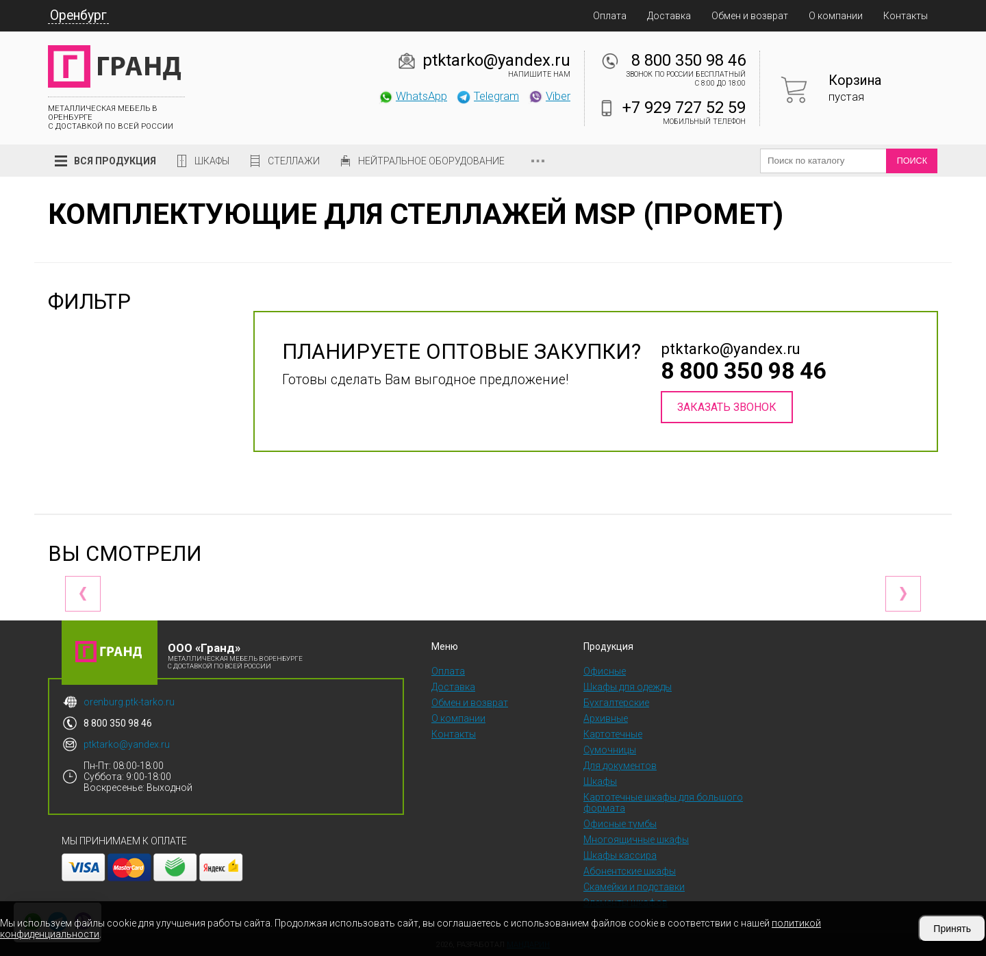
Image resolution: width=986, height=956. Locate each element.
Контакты (905, 15)
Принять (952, 928)
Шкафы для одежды (627, 686)
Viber (549, 96)
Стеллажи (294, 160)
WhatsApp (412, 96)
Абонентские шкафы (629, 871)
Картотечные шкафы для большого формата (663, 803)
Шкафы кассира (620, 855)
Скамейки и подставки (634, 886)
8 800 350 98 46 (688, 60)
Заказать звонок (726, 407)
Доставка (669, 15)
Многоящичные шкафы (636, 839)
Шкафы (211, 160)
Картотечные (612, 734)
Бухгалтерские (616, 702)
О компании (836, 15)
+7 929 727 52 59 (684, 107)
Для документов (620, 765)
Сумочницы (609, 749)
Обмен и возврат (749, 15)
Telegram (487, 96)
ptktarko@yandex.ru (496, 60)
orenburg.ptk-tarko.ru (129, 701)
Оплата (610, 15)
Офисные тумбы (620, 823)
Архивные (605, 718)
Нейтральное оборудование (431, 160)
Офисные (604, 671)
